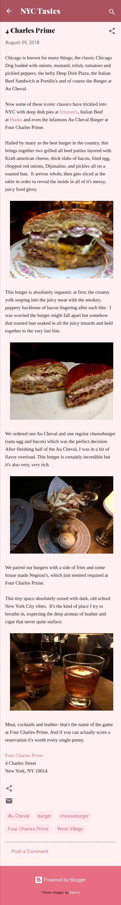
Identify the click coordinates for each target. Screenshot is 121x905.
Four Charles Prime (24, 755)
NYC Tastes (40, 11)
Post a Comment (30, 851)
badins (74, 892)
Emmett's (68, 111)
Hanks (16, 119)
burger (44, 816)
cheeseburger (74, 816)
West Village (70, 829)
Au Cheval (18, 816)
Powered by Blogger (60, 880)
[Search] (112, 13)
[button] (112, 32)
